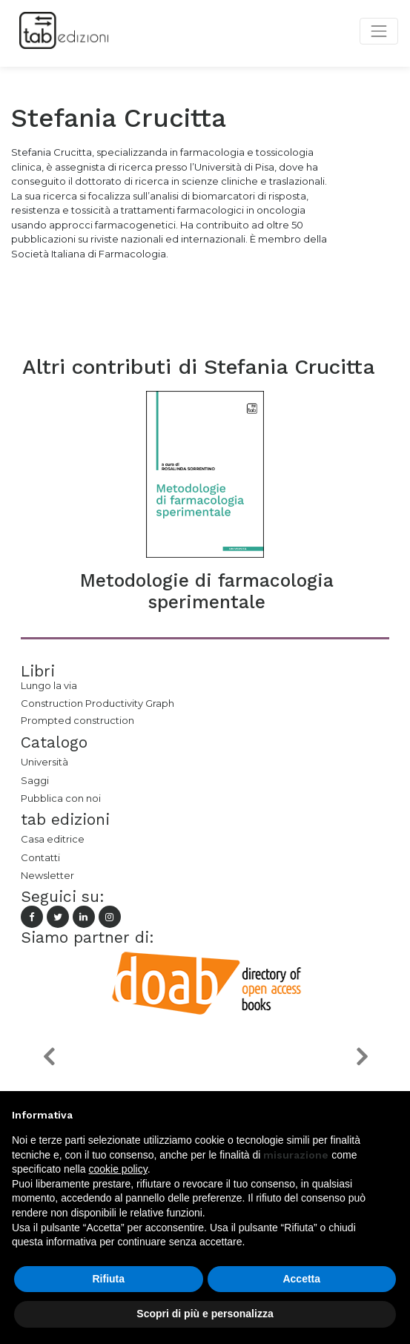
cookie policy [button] (118, 1169)
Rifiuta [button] (108, 1279)
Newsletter (47, 875)
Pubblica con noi (61, 798)
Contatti (40, 857)
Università (44, 762)
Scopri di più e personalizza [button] (204, 1314)
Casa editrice (53, 839)
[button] (48, 1056)
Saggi (35, 780)
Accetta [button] (301, 1279)
